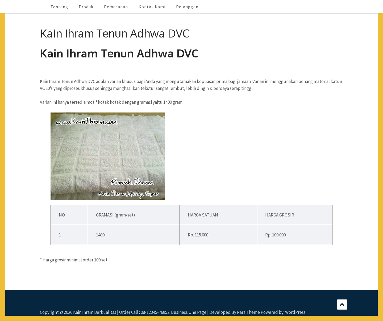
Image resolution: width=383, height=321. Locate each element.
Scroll (342, 304)
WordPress (295, 312)
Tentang (59, 6)
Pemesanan (116, 6)
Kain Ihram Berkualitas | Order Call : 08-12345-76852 (121, 312)
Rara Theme (248, 312)
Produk (86, 6)
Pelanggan (187, 6)
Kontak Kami (152, 6)
